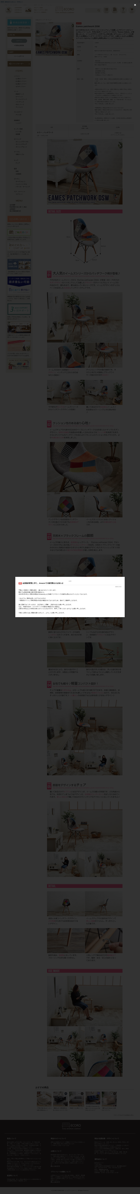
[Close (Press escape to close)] (135, 5)
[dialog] (70, 597)
